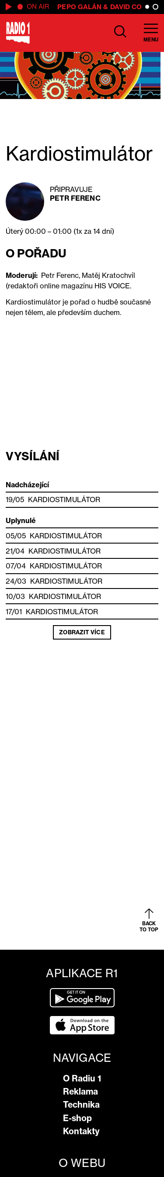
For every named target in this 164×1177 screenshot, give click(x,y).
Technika (81, 1104)
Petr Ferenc (75, 198)
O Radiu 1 (82, 1078)
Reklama (80, 1091)
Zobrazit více (82, 632)
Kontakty (81, 1131)
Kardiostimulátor (64, 499)
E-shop (77, 1118)
